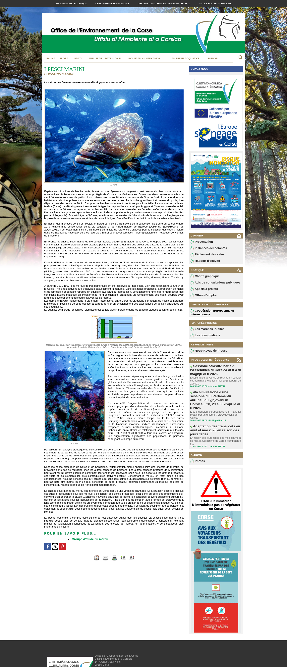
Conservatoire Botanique (71, 3)
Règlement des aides (205, 256)
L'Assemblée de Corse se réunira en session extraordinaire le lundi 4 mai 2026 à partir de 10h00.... (214, 378)
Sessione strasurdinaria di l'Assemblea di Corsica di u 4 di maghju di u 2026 (215, 371)
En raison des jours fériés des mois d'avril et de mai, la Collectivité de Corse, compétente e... (215, 418)
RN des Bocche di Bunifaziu (215, 3)
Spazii (78, 58)
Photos (197, 437)
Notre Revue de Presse (206, 355)
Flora (64, 58)
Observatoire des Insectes (112, 3)
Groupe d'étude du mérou (87, 538)
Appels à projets (202, 292)
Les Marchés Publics (204, 332)
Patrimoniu (113, 58)
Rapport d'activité (203, 262)
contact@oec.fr (114, 652)
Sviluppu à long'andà (144, 58)
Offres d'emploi (201, 298)
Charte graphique (203, 278)
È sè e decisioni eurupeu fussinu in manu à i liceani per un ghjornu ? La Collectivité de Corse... (213, 400)
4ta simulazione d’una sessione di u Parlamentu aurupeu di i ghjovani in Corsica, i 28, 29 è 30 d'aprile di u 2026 (215, 391)
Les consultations (203, 339)
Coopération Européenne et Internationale (208, 315)
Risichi (213, 58)
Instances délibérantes (206, 249)
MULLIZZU (95, 58)
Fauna (50, 58)
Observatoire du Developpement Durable (164, 3)
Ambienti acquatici (185, 58)
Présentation (200, 242)
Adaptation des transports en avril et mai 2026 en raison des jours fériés (214, 412)
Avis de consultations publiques (211, 285)
